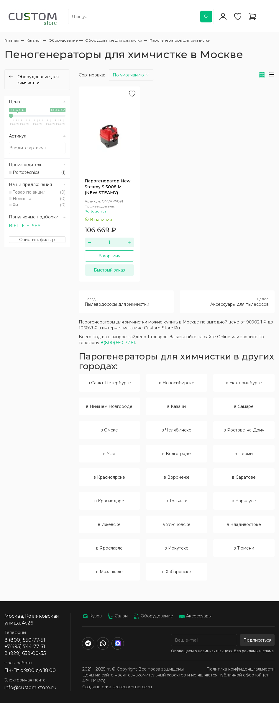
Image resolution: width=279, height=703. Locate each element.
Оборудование (153, 616)
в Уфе (109, 453)
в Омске (109, 430)
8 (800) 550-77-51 (24, 640)
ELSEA (33, 225)
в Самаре (244, 406)
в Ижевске (109, 524)
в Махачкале (109, 571)
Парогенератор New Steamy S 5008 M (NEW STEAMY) (108, 186)
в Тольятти (177, 500)
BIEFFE (17, 225)
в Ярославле (109, 548)
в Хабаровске (176, 571)
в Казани (176, 406)
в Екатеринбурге (244, 382)
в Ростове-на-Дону (244, 430)
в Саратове (244, 477)
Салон (118, 616)
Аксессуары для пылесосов (227, 301)
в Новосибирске (176, 382)
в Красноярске (109, 477)
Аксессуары (195, 616)
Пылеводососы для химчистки (126, 301)
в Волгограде (176, 453)
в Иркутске (176, 548)
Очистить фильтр (37, 239)
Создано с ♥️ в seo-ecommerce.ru (117, 686)
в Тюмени (244, 548)
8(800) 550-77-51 (118, 342)
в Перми (244, 453)
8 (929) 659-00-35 (25, 653)
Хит (39, 204)
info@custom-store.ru (30, 687)
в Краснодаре (109, 500)
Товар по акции (39, 192)
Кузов (92, 616)
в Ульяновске (177, 524)
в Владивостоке (244, 524)
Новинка (39, 198)
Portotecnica (39, 172)
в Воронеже (177, 477)
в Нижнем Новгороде (109, 406)
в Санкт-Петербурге (109, 382)
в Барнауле (244, 500)
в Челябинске (176, 430)
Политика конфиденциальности (240, 669)
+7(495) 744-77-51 (24, 646)
